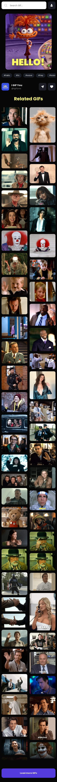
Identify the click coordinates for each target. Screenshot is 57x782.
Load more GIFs (28, 773)
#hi (17, 75)
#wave (28, 75)
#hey (40, 75)
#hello (7, 75)
